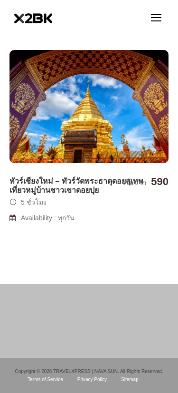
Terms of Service (45, 379)
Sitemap (130, 379)
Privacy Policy (92, 379)
